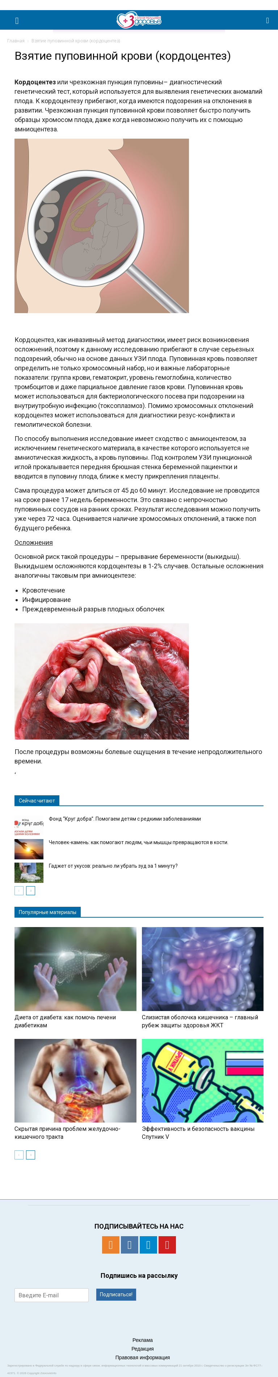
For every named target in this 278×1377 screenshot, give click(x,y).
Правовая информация (142, 1357)
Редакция (142, 1349)
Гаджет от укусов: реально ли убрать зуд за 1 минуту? (113, 866)
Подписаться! (116, 1294)
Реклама (142, 1340)
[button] (268, 20)
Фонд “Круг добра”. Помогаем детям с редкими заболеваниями (125, 819)
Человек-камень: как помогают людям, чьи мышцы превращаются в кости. (138, 842)
